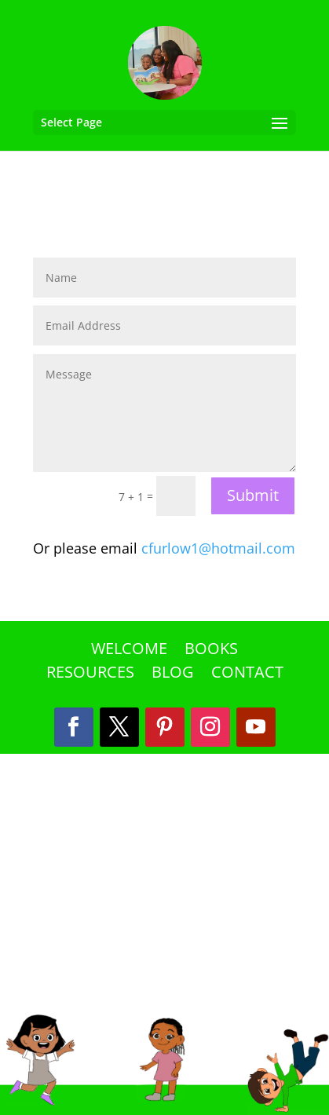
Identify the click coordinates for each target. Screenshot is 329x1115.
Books (211, 651)
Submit (253, 495)
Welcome (129, 651)
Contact (247, 674)
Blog (173, 674)
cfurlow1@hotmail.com (218, 548)
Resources (90, 674)
